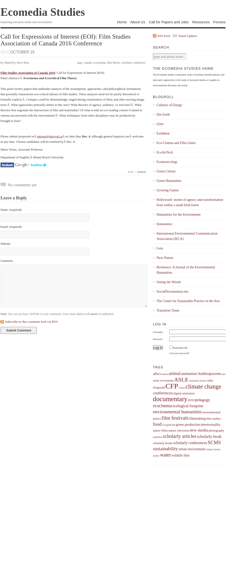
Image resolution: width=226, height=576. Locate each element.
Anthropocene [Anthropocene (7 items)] (209, 373)
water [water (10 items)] (165, 454)
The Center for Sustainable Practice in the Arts (188, 301)
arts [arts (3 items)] (223, 374)
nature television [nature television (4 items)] (178, 430)
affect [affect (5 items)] (157, 374)
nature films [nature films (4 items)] (160, 430)
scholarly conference (133, 62)
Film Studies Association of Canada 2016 (27, 73)
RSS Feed (164, 36)
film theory (113, 62)
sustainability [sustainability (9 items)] (165, 448)
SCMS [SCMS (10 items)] (214, 442)
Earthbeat (163, 133)
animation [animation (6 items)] (189, 374)
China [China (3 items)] (182, 387)
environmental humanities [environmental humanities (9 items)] (177, 411)
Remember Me (180, 348)
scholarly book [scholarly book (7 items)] (209, 436)
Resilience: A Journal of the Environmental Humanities (186, 269)
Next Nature (165, 258)
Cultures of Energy (169, 105)
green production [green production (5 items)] (188, 424)
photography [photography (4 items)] (216, 430)
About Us (137, 22)
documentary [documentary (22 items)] (170, 399)
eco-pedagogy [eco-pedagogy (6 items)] (199, 400)
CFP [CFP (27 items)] (172, 386)
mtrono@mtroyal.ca (49, 136)
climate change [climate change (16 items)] (203, 386)
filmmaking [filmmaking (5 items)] (197, 418)
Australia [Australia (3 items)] (193, 380)
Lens (160, 248)
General (141, 171)
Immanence (164, 224)
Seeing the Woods (169, 282)
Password (157, 339)
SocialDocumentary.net (172, 291)
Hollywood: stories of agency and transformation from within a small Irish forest (190, 202)
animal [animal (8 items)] (175, 373)
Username (158, 332)
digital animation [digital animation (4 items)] (184, 393)
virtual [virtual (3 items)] (209, 449)
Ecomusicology (167, 162)
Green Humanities (169, 181)
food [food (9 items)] (157, 424)
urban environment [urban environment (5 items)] (192, 449)
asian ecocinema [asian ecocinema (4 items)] (163, 380)
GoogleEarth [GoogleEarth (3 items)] (168, 425)
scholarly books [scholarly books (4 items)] (163, 443)
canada (88, 62)
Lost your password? (179, 353)
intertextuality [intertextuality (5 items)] (210, 424)
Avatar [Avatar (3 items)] (202, 380)
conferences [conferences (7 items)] (163, 393)
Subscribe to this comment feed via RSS (31, 321)
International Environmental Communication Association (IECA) (187, 236)
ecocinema (99, 62)
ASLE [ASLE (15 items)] (181, 379)
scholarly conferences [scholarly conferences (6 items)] (190, 443)
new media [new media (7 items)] (199, 430)
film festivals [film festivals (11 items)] (175, 418)
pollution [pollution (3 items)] (157, 437)
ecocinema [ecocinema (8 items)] (162, 405)
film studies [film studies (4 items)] (213, 418)
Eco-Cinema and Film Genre (176, 143)
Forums (219, 22)
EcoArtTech (165, 152)
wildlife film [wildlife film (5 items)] (180, 455)
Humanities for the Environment (179, 214)
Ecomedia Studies (42, 12)
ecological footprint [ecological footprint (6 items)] (188, 406)
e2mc (160, 124)
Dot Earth (163, 114)
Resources (201, 22)
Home (122, 22)
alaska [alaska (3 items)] (164, 374)
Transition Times (168, 310)
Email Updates (188, 36)
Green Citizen (166, 171)
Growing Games (168, 190)
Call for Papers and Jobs (168, 22)
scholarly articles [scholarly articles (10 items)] (179, 436)
